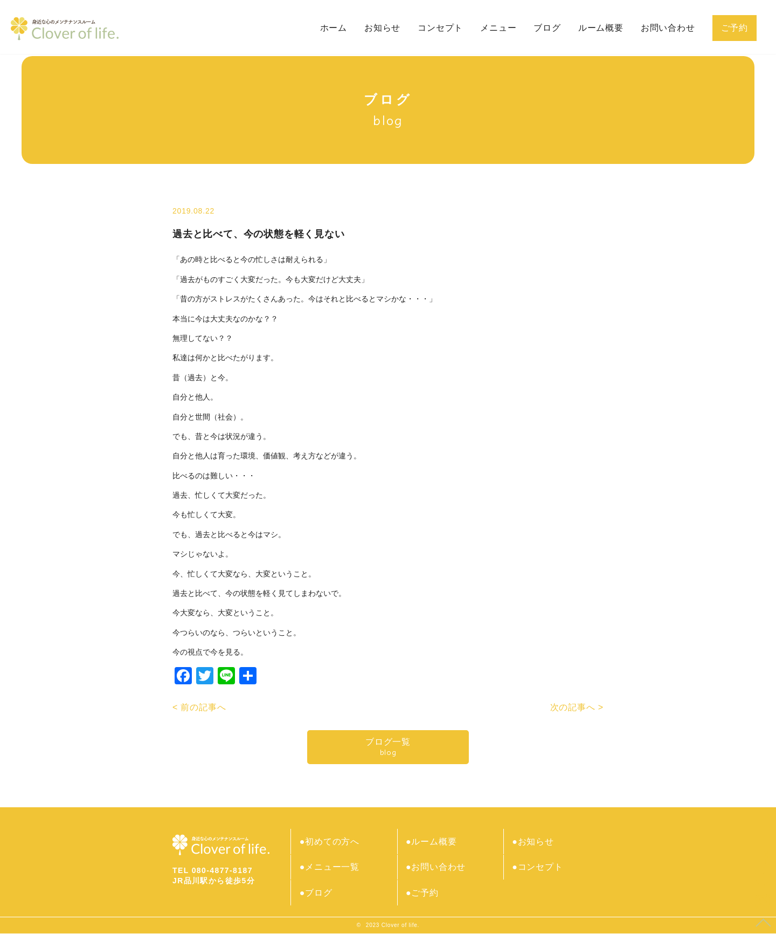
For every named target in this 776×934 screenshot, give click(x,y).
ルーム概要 (600, 27)
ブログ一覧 (388, 747)
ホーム (333, 27)
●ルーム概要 (431, 841)
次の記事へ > (577, 707)
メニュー (498, 27)
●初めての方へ (330, 841)
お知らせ (382, 27)
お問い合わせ (668, 27)
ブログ (547, 27)
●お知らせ (534, 841)
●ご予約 (422, 893)
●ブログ (316, 893)
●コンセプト (538, 867)
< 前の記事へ (199, 707)
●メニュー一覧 (330, 867)
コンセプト (440, 27)
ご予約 (734, 27)
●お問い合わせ (436, 867)
